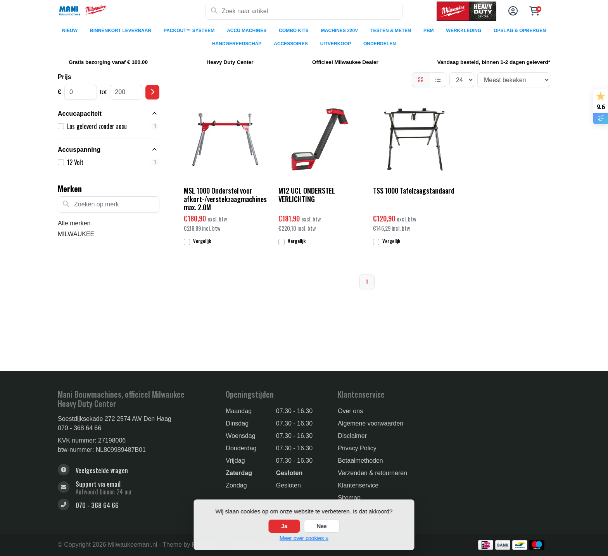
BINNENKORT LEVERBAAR (120, 30)
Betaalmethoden (360, 460)
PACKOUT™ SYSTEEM (189, 30)
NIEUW (70, 30)
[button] (512, 11)
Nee (322, 526)
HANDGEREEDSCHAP (236, 43)
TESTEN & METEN (390, 30)
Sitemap (349, 497)
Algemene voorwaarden (370, 423)
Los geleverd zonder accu (113, 126)
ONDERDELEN (379, 43)
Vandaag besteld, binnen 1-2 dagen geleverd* (493, 62)
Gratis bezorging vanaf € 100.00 (108, 62)
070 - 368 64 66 (79, 428)
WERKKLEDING (464, 30)
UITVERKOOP (335, 43)
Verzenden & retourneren (372, 473)
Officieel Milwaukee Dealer (345, 62)
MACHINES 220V (339, 30)
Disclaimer (352, 435)
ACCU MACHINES (246, 30)
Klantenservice (358, 485)
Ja (284, 526)
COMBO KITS (294, 30)
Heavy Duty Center (230, 62)
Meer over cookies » (304, 538)
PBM (428, 30)
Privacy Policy (357, 448)
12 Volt (113, 162)
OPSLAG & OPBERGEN (520, 30)
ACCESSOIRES (290, 43)
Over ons (350, 411)
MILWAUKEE (76, 234)
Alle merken (74, 223)
